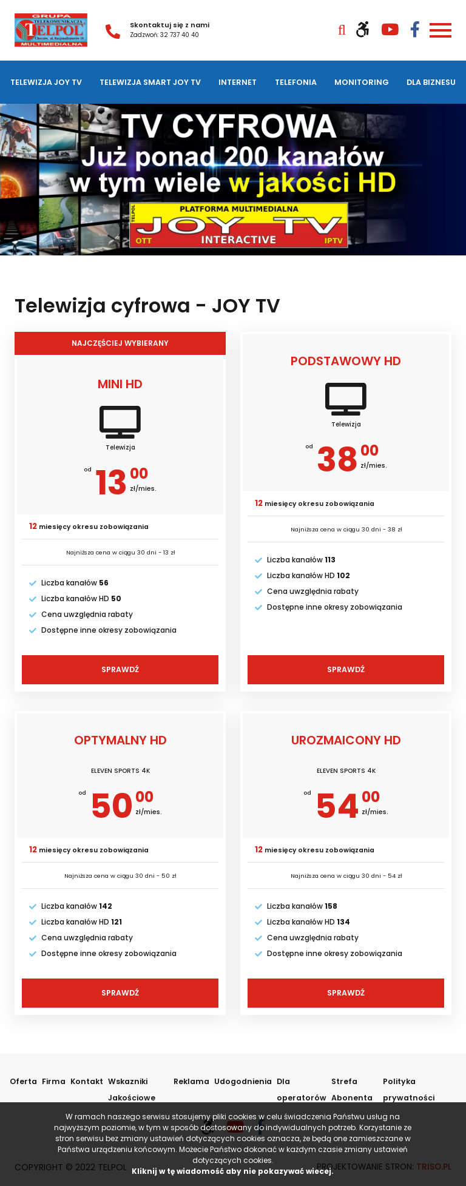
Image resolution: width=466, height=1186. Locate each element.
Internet (240, 81)
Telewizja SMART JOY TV (152, 81)
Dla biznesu (432, 81)
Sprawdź (120, 667)
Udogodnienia (241, 1079)
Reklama (191, 1079)
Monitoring (362, 81)
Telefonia (297, 81)
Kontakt (84, 1079)
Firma (52, 1079)
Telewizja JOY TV (46, 81)
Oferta (23, 1079)
